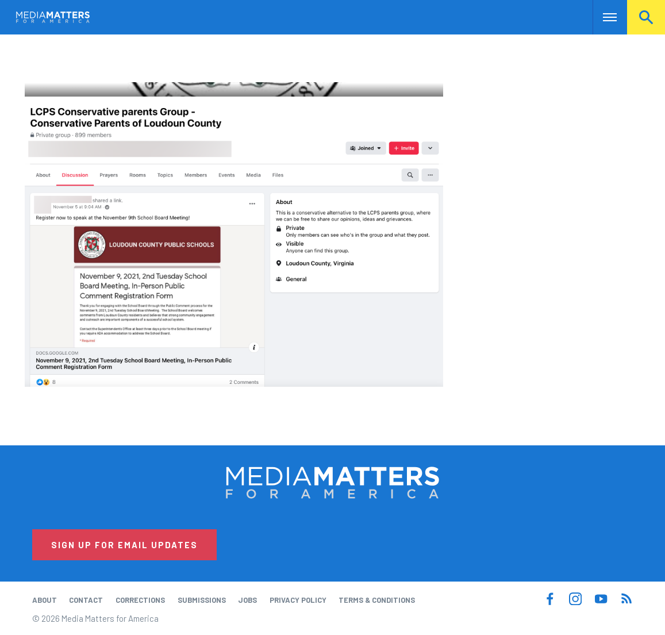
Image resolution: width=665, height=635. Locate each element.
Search (646, 17)
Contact (86, 600)
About (44, 600)
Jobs (247, 600)
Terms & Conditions (377, 600)
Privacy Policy (298, 600)
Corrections (140, 600)
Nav (602, 17)
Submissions (202, 600)
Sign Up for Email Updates (124, 545)
